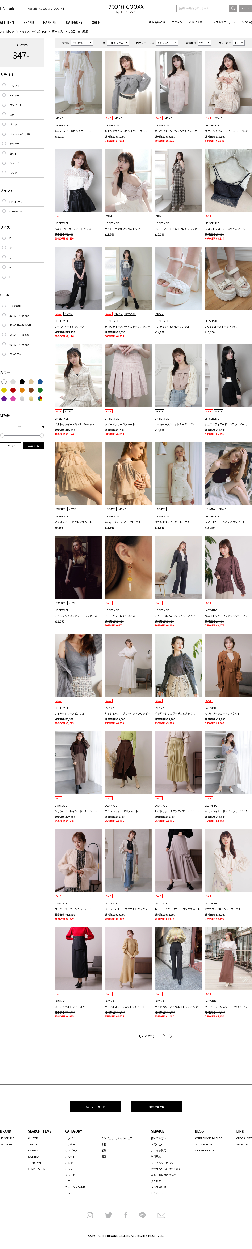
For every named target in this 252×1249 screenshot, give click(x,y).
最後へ (170, 1036)
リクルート (157, 1193)
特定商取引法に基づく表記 (166, 1169)
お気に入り (195, 22)
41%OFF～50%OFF (20, 325)
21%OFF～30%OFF (20, 315)
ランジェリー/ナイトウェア (117, 1138)
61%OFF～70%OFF (20, 344)
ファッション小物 (19, 134)
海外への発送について (163, 1175)
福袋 (103, 1156)
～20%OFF (15, 306)
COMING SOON (36, 1169)
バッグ (13, 173)
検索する (33, 446)
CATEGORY (74, 22)
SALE (96, 22)
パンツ (13, 124)
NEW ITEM (33, 1144)
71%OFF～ (15, 354)
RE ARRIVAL (34, 1162)
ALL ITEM (7, 22)
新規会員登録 (157, 22)
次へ (164, 1036)
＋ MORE (246, 8)
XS (10, 248)
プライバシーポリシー (163, 1162)
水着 (103, 1144)
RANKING (50, 22)
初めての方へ (158, 1138)
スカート (14, 114)
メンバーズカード (95, 1106)
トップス (14, 85)
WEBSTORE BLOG (205, 1150)
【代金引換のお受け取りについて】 (45, 8)
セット (13, 153)
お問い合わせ (158, 1144)
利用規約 (156, 1156)
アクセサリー (16, 144)
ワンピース (15, 105)
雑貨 (103, 1150)
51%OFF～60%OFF (20, 335)
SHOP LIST (242, 1144)
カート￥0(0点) (243, 22)
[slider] (2, 435)
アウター (14, 95)
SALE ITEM (34, 1156)
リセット (10, 446)
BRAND (28, 22)
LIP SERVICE (16, 201)
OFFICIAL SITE (244, 1138)
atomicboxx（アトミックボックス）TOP (23, 31)
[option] (52, 8)
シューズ (14, 163)
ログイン (177, 22)
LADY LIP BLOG (203, 1144)
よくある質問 (158, 1150)
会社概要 (156, 1181)
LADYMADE (15, 211)
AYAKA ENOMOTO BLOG (208, 1138)
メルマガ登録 (158, 1187)
